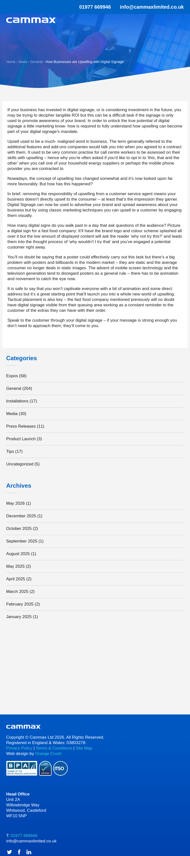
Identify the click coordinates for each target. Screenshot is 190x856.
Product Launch (21, 439)
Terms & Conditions (54, 748)
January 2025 (19, 616)
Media (12, 413)
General (13, 388)
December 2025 (21, 516)
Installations (17, 401)
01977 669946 (92, 7)
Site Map (84, 748)
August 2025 (18, 553)
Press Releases (21, 426)
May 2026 (15, 503)
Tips (10, 451)
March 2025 (17, 591)
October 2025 (19, 528)
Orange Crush (48, 753)
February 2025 (20, 604)
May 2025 (15, 566)
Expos (12, 376)
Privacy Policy (19, 748)
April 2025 (15, 579)
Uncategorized (19, 464)
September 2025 (21, 541)
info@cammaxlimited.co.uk (152, 7)
